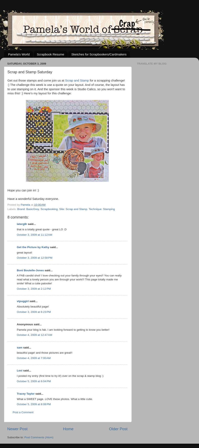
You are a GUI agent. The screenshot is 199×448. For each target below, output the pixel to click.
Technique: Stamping (102, 209)
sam (19, 347)
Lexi (19, 370)
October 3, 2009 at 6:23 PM (34, 311)
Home (68, 429)
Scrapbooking (49, 209)
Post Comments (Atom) (38, 437)
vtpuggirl (23, 301)
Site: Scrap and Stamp (73, 209)
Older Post (118, 429)
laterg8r (22, 224)
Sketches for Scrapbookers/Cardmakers (98, 54)
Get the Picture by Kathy (33, 247)
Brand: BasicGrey (28, 209)
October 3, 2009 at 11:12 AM (34, 234)
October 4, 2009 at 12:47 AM (34, 334)
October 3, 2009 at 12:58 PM (34, 257)
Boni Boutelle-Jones (30, 270)
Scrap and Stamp (77, 80)
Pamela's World (19, 54)
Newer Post (17, 429)
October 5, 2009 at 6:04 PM (34, 381)
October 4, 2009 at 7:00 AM (34, 358)
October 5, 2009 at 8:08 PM (34, 404)
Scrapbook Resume (50, 54)
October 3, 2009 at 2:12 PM (34, 288)
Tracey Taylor (26, 393)
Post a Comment (23, 412)
